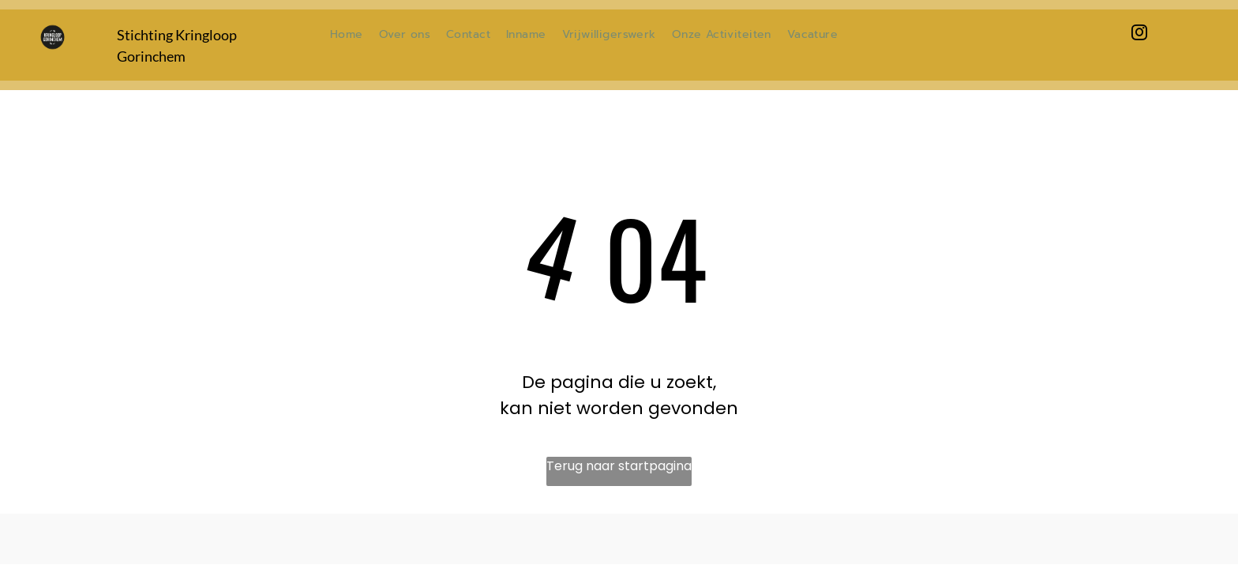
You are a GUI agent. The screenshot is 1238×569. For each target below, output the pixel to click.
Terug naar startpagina (619, 466)
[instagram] (1139, 34)
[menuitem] (346, 34)
